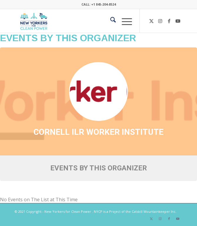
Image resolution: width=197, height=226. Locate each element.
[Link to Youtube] (177, 20)
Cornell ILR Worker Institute (98, 132)
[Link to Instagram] (160, 20)
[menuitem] (110, 21)
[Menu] (124, 21)
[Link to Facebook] (169, 20)
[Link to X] (151, 20)
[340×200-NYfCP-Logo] (82, 21)
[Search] (110, 21)
